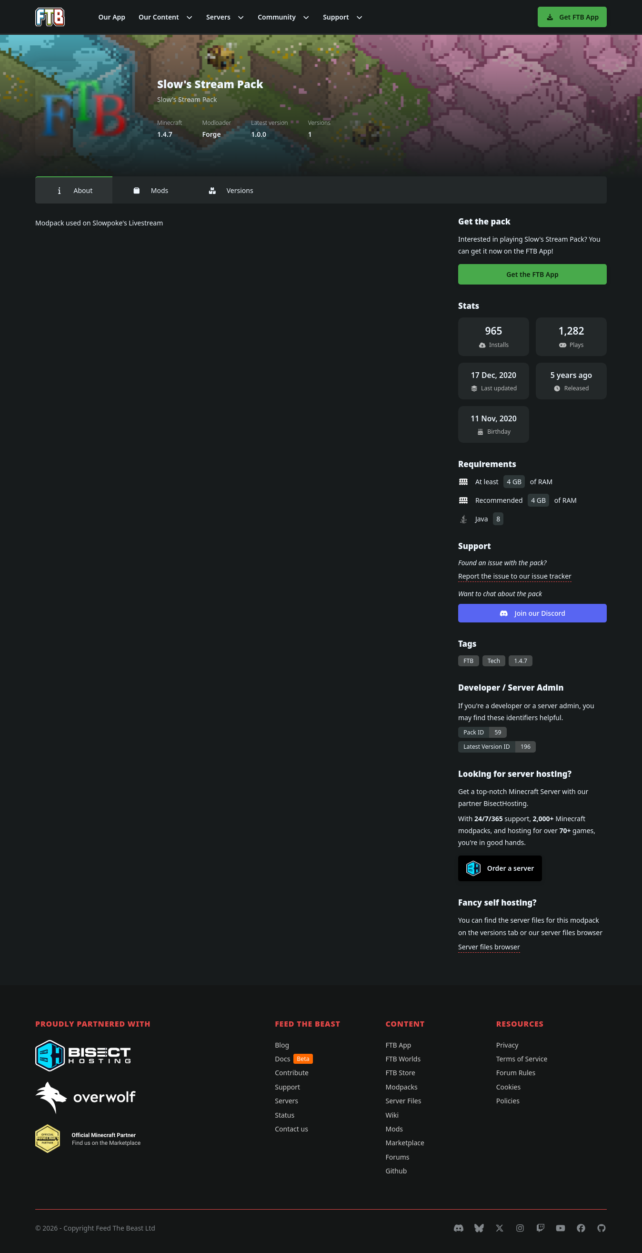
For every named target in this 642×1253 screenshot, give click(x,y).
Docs (293, 1059)
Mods (150, 190)
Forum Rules (515, 1072)
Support (287, 1086)
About (73, 190)
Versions (230, 190)
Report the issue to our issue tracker (515, 576)
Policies (508, 1100)
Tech (494, 661)
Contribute (292, 1072)
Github (396, 1170)
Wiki (392, 1115)
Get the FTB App (532, 274)
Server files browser (489, 946)
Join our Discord (532, 613)
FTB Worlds (403, 1058)
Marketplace (404, 1142)
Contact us (291, 1128)
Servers (286, 1100)
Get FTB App (572, 16)
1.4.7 (520, 661)
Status (284, 1115)
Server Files (403, 1100)
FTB (468, 661)
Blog (282, 1044)
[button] (166, 17)
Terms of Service (522, 1058)
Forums (397, 1156)
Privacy (507, 1044)
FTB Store (400, 1072)
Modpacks (401, 1086)
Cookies (508, 1086)
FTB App (398, 1044)
